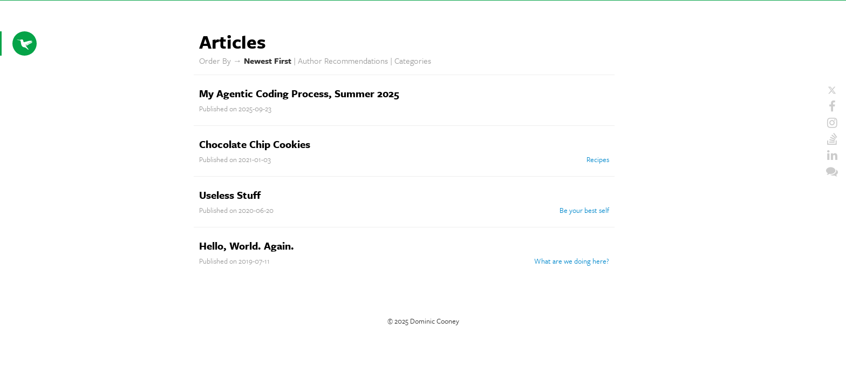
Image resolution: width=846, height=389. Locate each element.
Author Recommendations (343, 60)
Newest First (267, 60)
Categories (412, 60)
